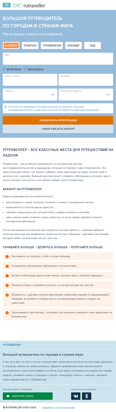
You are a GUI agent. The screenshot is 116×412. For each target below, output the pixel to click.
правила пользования (58, 407)
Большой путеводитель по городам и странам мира (43, 354)
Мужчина (13, 69)
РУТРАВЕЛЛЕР (12, 344)
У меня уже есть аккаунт (58, 129)
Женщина (35, 69)
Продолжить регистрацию (58, 120)
